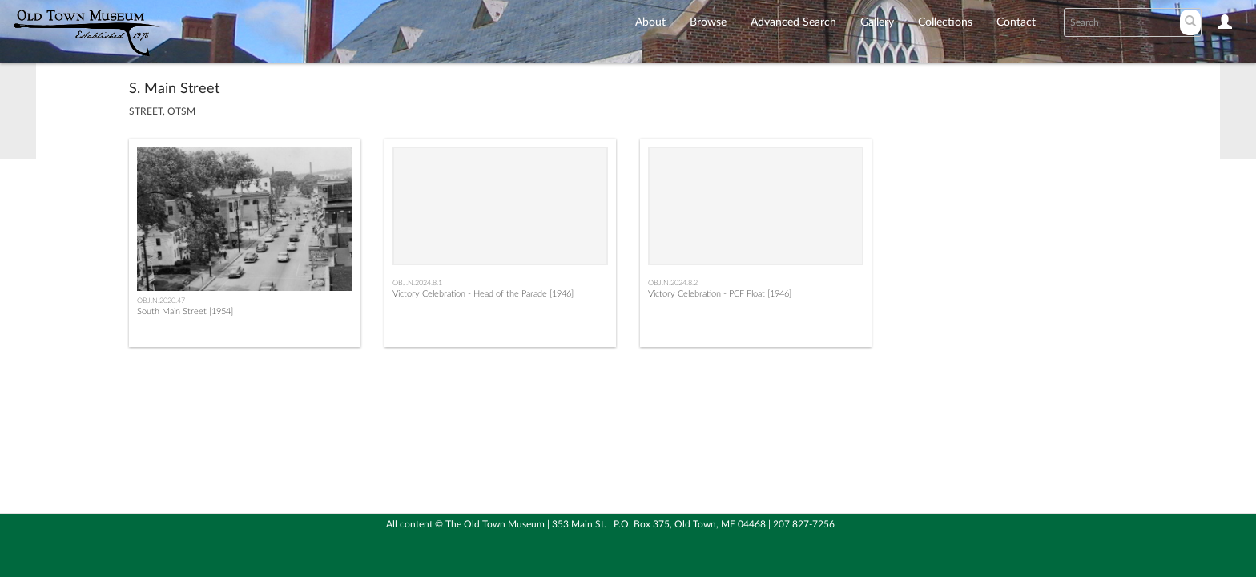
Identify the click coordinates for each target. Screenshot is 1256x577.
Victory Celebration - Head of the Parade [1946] (483, 293)
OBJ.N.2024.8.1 (417, 283)
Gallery (877, 22)
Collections (945, 22)
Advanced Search (793, 22)
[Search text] (1121, 22)
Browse (708, 22)
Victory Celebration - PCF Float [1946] (719, 293)
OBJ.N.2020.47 (161, 301)
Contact (1016, 22)
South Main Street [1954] (185, 311)
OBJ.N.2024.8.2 (673, 283)
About (650, 22)
